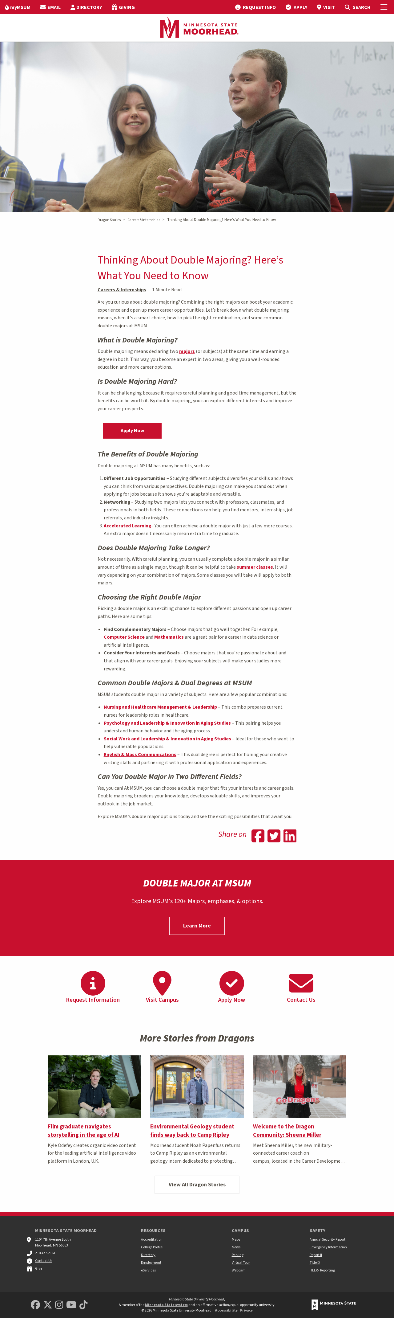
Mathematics (169, 637)
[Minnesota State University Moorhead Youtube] (71, 1305)
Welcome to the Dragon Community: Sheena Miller (287, 1130)
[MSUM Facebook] (35, 1305)
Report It (316, 1255)
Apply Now (132, 430)
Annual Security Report (327, 1239)
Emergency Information (328, 1247)
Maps (236, 1239)
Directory (148, 1255)
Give (38, 1268)
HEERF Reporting (322, 1270)
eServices (148, 1270)
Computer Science (124, 637)
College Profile (152, 1247)
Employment (151, 1262)
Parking (237, 1255)
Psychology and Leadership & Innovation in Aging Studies (167, 723)
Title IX (315, 1262)
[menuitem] (17, 7)
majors (187, 351)
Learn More (197, 926)
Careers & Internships (143, 220)
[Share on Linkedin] (289, 836)
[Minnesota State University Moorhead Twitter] (47, 1305)
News (236, 1247)
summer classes (255, 567)
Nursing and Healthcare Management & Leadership (160, 707)
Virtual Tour (241, 1262)
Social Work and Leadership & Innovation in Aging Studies (167, 738)
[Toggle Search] (357, 7)
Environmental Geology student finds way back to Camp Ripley (192, 1130)
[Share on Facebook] (257, 836)
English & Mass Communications (140, 754)
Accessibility (226, 1310)
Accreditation (152, 1239)
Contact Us (43, 1260)
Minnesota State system (166, 1305)
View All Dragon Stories (197, 1185)
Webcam (239, 1270)
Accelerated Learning (127, 525)
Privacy (246, 1310)
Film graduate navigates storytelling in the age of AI (83, 1130)
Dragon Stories (109, 220)
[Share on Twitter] (273, 836)
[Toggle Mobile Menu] (385, 7)
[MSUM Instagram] (59, 1305)
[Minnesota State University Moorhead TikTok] (83, 1305)
